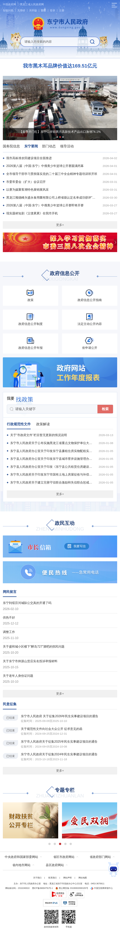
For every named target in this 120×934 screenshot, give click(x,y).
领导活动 (67, 146)
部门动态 (49, 146)
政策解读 (43, 424)
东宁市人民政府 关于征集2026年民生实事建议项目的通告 (59, 716)
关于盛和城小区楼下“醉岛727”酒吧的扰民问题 (33, 646)
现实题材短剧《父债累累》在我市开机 (32, 213)
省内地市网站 (21, 865)
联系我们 (52, 878)
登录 (52, 10)
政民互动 (60, 526)
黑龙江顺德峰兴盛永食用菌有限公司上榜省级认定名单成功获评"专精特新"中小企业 (52, 197)
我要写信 (76, 546)
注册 (61, 10)
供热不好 (9, 617)
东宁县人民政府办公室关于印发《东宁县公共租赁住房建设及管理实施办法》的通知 (52, 466)
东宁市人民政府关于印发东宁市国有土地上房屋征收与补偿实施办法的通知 (52, 474)
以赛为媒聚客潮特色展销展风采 (27, 189)
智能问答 (8, 10)
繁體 (43, 10)
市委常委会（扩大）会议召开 (26, 181)
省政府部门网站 (100, 857)
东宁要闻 (31, 146)
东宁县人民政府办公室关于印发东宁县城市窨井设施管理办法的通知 (52, 458)
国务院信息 (11, 146)
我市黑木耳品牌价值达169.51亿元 (60, 66)
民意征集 (9, 704)
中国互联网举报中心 (102, 888)
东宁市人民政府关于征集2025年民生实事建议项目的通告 (59, 741)
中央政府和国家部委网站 (21, 857)
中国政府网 (9, 4)
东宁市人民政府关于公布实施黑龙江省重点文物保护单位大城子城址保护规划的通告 (52, 443)
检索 (105, 409)
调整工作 (9, 632)
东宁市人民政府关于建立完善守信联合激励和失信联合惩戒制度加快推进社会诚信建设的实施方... (52, 482)
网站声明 (67, 878)
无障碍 (21, 10)
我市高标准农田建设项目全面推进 (29, 158)
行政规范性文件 (19, 424)
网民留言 (9, 592)
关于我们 (37, 878)
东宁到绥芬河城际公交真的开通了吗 (27, 603)
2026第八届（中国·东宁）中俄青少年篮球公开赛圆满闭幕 (45, 165)
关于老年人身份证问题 (18, 675)
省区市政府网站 (64, 857)
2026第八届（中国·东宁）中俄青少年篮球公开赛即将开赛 (45, 205)
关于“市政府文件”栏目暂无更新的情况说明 (38, 435)
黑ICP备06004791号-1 (42, 888)
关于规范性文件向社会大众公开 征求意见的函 (51, 728)
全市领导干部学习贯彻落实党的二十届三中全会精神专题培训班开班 (51, 173)
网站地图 (82, 878)
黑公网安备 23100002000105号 (71, 888)
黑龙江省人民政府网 (32, 4)
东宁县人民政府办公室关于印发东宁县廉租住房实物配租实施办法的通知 (52, 451)
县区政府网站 (55, 865)
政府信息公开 (60, 276)
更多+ (60, 224)
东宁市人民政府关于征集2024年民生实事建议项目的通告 (59, 754)
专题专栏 (60, 793)
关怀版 (33, 10)
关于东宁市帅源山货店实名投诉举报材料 (30, 661)
